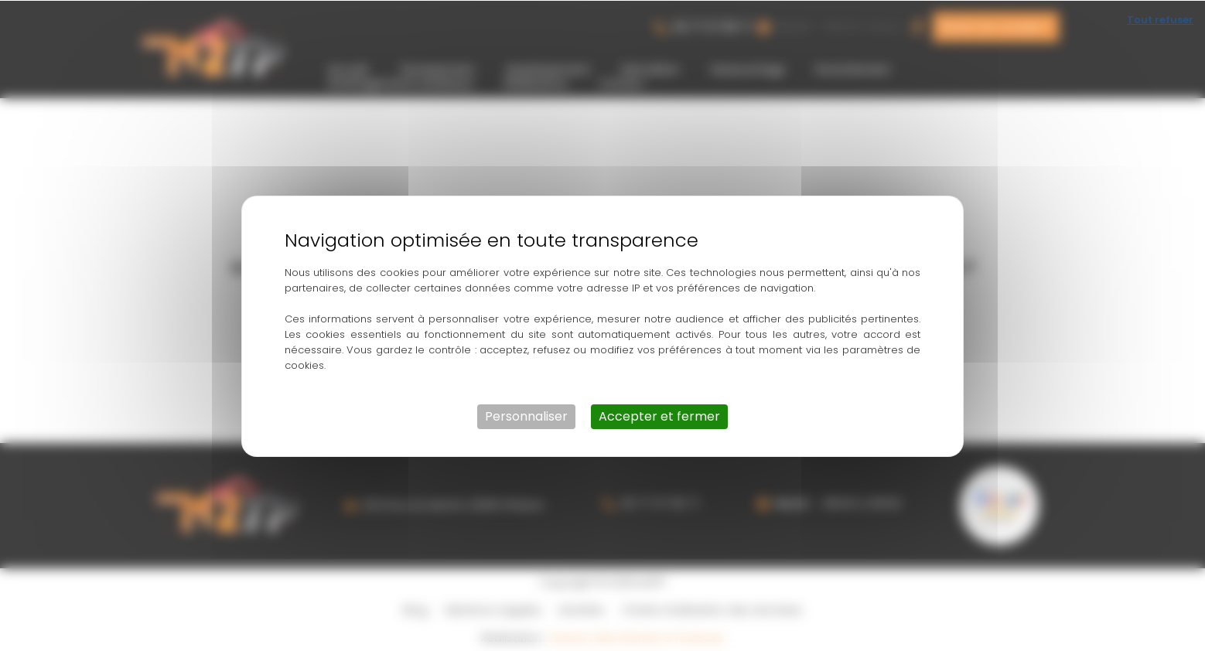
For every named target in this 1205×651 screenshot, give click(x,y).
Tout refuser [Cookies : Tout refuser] (1160, 19)
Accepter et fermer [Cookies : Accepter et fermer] (659, 415)
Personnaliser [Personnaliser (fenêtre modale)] (526, 415)
